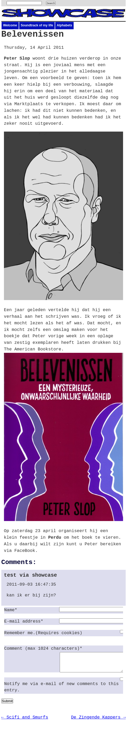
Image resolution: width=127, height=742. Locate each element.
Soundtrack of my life (37, 25)
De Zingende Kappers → (98, 721)
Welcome (10, 25)
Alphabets (64, 25)
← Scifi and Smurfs (24, 721)
